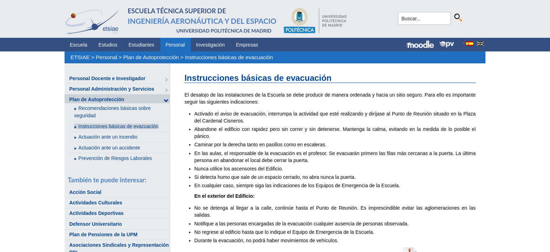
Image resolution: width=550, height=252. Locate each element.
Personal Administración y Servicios (111, 89)
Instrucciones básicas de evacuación (229, 57)
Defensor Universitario (95, 224)
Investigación (210, 45)
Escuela (78, 45)
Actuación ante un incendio (108, 137)
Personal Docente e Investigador (107, 78)
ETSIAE (80, 57)
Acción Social (85, 192)
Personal (175, 45)
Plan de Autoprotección (151, 57)
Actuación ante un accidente (109, 147)
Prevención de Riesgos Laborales (115, 158)
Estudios (108, 45)
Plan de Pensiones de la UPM (103, 234)
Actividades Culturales (95, 202)
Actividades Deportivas (96, 213)
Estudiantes (141, 45)
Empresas (247, 45)
